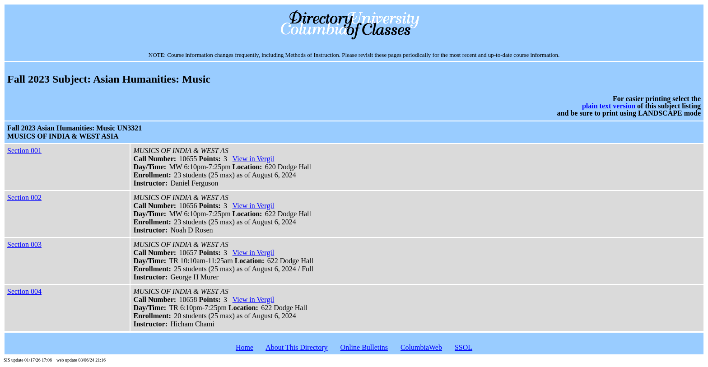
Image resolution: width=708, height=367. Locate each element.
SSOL (463, 347)
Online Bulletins (364, 347)
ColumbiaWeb (421, 347)
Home (244, 347)
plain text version (608, 106)
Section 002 (24, 197)
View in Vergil (254, 159)
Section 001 (24, 150)
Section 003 (24, 244)
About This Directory (296, 347)
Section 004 (24, 291)
